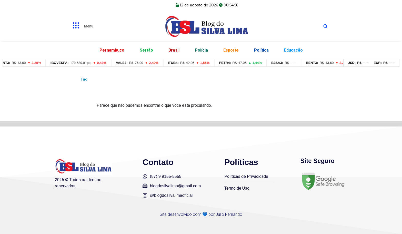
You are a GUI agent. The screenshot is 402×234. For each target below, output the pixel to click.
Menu (88, 26)
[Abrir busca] (325, 26)
